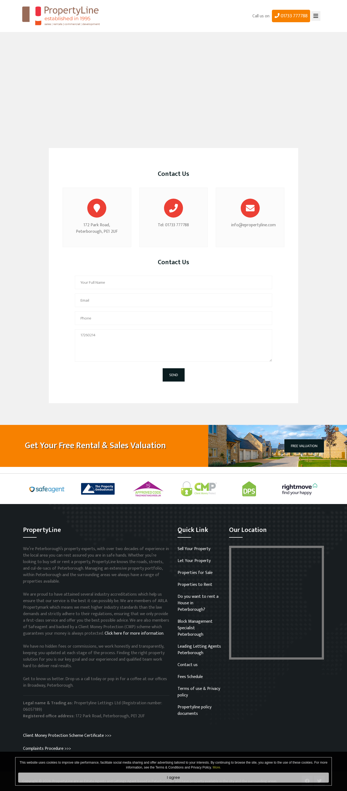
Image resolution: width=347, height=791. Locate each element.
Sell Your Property (194, 549)
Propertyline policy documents (194, 710)
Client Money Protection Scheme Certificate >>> (67, 735)
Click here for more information (134, 633)
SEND (173, 375)
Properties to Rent (195, 584)
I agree (173, 777)
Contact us (188, 665)
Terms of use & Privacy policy (199, 692)
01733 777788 (291, 16)
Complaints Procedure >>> (47, 748)
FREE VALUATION (304, 446)
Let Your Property (194, 560)
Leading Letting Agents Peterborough (199, 650)
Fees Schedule (190, 676)
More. (217, 767)
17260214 (173, 345)
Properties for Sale (195, 572)
